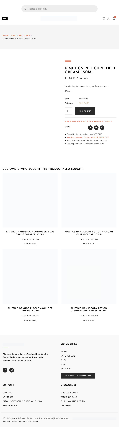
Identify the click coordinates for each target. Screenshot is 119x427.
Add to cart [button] (30, 244)
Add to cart (85, 111)
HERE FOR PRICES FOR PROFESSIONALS (88, 121)
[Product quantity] (68, 111)
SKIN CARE (84, 103)
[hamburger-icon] (5, 18)
